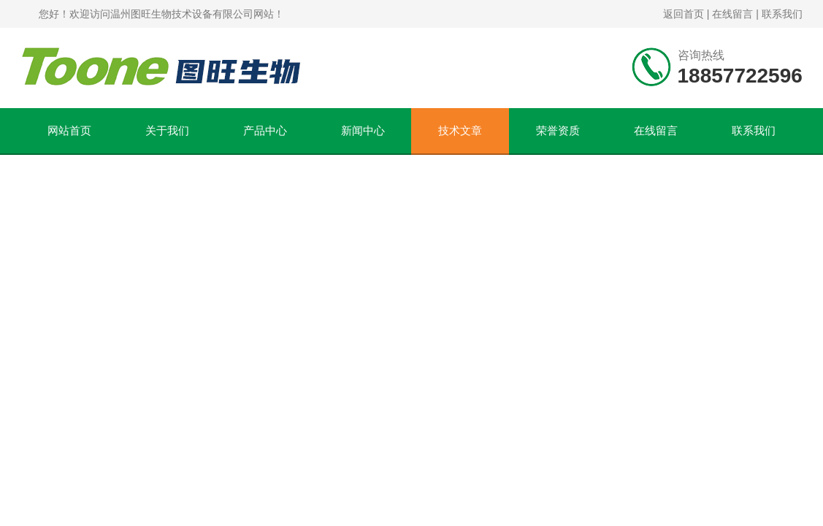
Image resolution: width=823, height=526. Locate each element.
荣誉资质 (558, 130)
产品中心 (265, 130)
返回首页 (683, 14)
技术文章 (460, 130)
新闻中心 (363, 130)
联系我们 (782, 14)
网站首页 (69, 130)
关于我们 (167, 130)
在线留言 (732, 14)
